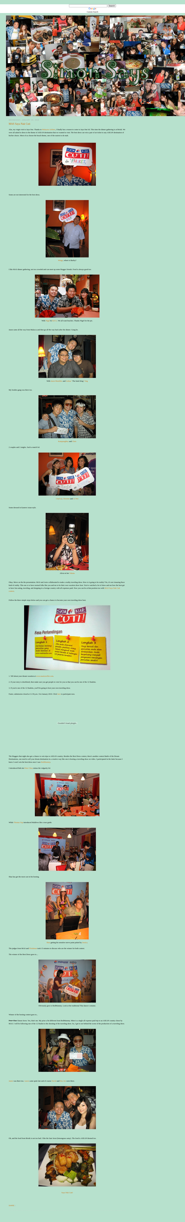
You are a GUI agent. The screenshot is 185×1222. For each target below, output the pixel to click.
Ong (86, 381)
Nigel (48, 321)
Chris (74, 441)
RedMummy (45, 762)
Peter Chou (28, 768)
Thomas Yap (18, 822)
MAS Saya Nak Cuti (19, 123)
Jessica (84, 942)
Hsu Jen (63, 1081)
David (54, 1081)
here (59, 694)
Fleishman (33, 948)
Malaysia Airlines (48, 129)
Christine (66, 499)
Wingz (60, 260)
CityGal (59, 499)
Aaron (26, 1081)
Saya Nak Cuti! (67, 1192)
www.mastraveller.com (44, 676)
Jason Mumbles (56, 381)
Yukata (72, 573)
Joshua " (69, 381)
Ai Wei (76, 499)
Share (12, 1205)
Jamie (11, 1081)
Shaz (48, 942)
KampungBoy (63, 441)
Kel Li (54, 321)
